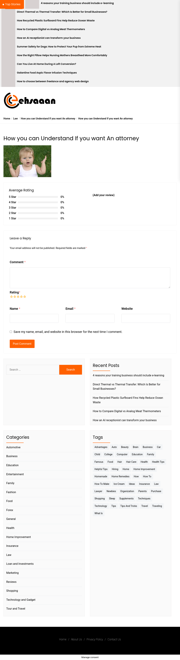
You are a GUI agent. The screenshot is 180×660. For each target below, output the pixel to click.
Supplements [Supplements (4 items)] (126, 498)
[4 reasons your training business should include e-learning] (32, 4)
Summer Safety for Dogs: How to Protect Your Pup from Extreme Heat (59, 46)
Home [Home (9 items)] (126, 469)
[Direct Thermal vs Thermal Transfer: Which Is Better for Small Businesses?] (8, 13)
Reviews (11, 582)
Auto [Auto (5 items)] (114, 447)
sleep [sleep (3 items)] (112, 498)
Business (12, 456)
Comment (18, 262)
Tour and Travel (15, 608)
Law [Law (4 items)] (156, 484)
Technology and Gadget (20, 599)
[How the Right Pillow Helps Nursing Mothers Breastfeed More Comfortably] (8, 56)
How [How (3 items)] (136, 476)
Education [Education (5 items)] (137, 454)
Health (10, 528)
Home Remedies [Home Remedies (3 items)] (120, 476)
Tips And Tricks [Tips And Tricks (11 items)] (128, 506)
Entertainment (15, 474)
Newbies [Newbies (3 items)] (111, 491)
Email (70, 308)
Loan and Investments (20, 563)
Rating (15, 292)
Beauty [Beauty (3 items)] (125, 447)
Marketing (12, 572)
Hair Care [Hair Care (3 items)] (131, 461)
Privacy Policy (95, 639)
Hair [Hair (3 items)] (119, 461)
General (11, 519)
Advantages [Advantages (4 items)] (101, 447)
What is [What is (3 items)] (99, 513)
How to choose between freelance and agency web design (53, 81)
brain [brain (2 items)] (135, 447)
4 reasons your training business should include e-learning (77, 3)
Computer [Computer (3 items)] (122, 454)
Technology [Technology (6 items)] (101, 506)
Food (9, 501)
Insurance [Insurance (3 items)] (144, 484)
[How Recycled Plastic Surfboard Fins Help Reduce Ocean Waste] (8, 21)
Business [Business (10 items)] (148, 447)
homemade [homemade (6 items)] (101, 476)
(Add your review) (103, 195)
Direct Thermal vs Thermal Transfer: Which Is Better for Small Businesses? (62, 11)
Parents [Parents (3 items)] (142, 491)
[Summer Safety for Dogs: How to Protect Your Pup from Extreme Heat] (8, 47)
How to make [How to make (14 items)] (102, 484)
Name (15, 308)
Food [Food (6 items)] (110, 461)
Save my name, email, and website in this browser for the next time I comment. (68, 332)
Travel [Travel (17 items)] (144, 506)
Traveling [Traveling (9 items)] (157, 506)
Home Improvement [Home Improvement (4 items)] (144, 469)
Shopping (12, 590)
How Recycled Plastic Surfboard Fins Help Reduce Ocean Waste (56, 20)
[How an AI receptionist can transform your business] (8, 39)
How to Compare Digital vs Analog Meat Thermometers (51, 29)
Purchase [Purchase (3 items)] (156, 491)
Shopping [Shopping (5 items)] (100, 498)
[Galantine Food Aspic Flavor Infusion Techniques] (8, 74)
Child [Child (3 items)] (97, 454)
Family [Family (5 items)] (150, 454)
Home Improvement (18, 537)
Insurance (12, 546)
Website (127, 308)
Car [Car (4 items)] (159, 447)
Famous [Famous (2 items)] (99, 461)
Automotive (13, 447)
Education (12, 465)
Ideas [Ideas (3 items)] (132, 484)
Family (10, 483)
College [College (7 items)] (108, 454)
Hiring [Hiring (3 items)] (115, 469)
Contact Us (114, 639)
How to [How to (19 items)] (147, 476)
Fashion (11, 492)
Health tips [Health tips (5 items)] (158, 461)
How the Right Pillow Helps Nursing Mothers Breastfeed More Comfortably (62, 55)
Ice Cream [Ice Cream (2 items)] (119, 484)
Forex (9, 510)
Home (62, 639)
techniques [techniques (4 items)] (144, 498)
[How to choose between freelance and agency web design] (8, 82)
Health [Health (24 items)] (144, 461)
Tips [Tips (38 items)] (113, 506)
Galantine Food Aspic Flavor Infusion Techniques (47, 72)
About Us (76, 639)
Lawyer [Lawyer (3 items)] (98, 491)
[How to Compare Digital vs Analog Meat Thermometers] (8, 30)
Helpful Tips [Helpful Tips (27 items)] (101, 469)
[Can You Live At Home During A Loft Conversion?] (8, 65)
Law (8, 555)
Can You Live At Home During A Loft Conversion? (46, 64)
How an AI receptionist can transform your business (49, 38)
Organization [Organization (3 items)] (127, 491)
